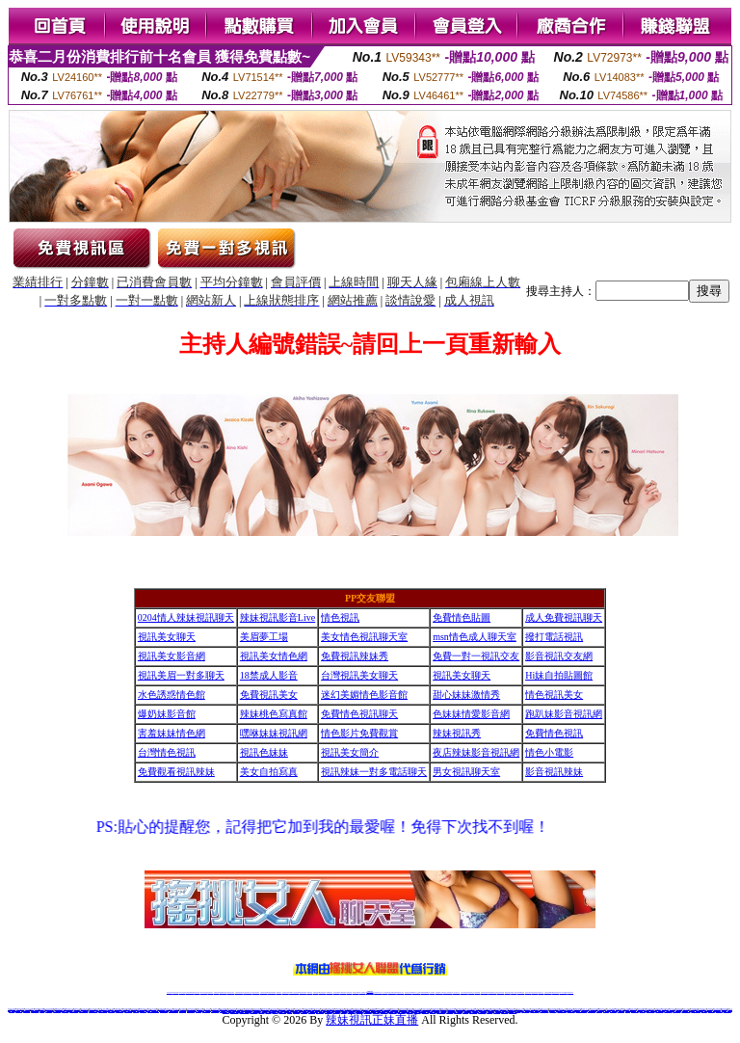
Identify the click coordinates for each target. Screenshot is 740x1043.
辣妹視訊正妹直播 (408, 992)
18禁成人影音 (269, 675)
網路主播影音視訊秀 (83, 1010)
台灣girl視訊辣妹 (520, 992)
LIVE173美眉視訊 (544, 1010)
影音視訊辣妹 (554, 771)
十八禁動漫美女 (48, 1010)
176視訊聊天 (343, 992)
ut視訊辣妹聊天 (303, 992)
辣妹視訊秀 (457, 733)
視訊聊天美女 (210, 992)
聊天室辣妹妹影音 (206, 1010)
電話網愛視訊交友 (215, 1010)
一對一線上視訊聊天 (534, 1010)
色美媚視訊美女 (621, 1010)
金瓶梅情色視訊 (223, 992)
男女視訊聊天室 (466, 771)
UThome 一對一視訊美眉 (153, 1010)
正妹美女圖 (42, 1010)
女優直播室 (627, 1010)
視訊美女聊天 (167, 636)
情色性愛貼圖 (606, 1010)
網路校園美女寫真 (571, 1010)
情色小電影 (549, 752)
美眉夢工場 (264, 636)
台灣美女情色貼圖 (676, 1010)
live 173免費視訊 (563, 992)
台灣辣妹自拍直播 (264, 992)
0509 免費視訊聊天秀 (173, 1010)
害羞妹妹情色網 (171, 733)
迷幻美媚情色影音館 (364, 694)
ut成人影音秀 (517, 1010)
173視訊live (198, 1010)
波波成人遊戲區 (65, 1010)
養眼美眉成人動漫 (191, 1010)
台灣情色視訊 (167, 752)
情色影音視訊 (196, 992)
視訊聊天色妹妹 (285, 992)
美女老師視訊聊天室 (685, 1010)
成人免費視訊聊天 (563, 617)
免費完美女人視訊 (668, 1010)
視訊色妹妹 (264, 752)
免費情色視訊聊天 (359, 714)
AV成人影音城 (143, 1010)
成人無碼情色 (704, 1010)
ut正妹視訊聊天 (322, 992)
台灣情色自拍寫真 (525, 1010)
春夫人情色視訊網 (164, 1010)
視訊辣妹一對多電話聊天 (374, 771)
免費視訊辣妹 (217, 992)
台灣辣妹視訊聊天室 (239, 992)
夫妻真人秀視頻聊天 (447, 992)
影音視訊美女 (535, 992)
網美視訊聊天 (508, 992)
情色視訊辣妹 (169, 992)
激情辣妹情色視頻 (485, 992)
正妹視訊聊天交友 (247, 992)
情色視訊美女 (554, 694)
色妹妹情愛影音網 (471, 714)
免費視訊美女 (269, 694)
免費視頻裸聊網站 (425, 992)
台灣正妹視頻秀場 (464, 992)
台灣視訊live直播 (190, 992)
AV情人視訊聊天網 (651, 1010)
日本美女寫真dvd (659, 1010)
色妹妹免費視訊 (336, 992)
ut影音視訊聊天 (555, 992)
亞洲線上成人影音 (727, 1010)
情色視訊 (340, 617)
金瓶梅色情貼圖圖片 (93, 1010)
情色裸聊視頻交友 (492, 992)
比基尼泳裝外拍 (18, 1010)
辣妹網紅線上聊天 (400, 992)
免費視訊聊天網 (552, 1010)
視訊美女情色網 (273, 656)
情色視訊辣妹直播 (500, 992)
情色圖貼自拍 (11, 1010)
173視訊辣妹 (309, 992)
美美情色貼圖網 (613, 1010)
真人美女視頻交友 (456, 992)
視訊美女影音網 (171, 656)
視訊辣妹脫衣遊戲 (591, 1010)
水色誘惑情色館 (171, 694)
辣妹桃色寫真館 (273, 714)
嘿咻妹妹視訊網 (273, 733)
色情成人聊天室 (26, 1010)
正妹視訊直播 (349, 992)
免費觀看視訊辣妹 (176, 771)
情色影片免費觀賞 (359, 733)
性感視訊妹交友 (719, 1010)
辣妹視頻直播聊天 (272, 992)
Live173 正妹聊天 (416, 992)
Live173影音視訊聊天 (294, 992)
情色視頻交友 (471, 992)
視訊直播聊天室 (665, 1008)
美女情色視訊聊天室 (364, 636)
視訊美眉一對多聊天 (181, 675)
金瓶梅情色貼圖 (711, 1010)
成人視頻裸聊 (432, 992)
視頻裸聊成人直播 (439, 992)
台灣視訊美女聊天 (359, 675)
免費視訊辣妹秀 (354, 656)
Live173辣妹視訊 (369, 992)
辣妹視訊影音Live (277, 617)
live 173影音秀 (203, 992)
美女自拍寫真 (269, 771)
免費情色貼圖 (461, 617)
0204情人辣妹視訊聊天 (186, 617)
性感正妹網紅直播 (392, 992)
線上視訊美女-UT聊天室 (581, 1010)
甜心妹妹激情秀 (466, 694)
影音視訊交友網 (559, 656)
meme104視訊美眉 (561, 1010)
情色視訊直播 (175, 992)
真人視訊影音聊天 (35, 1010)
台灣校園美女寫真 (128, 1010)
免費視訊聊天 (316, 992)
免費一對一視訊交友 (476, 656)
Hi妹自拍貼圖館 (559, 675)
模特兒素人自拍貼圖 (73, 1010)
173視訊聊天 (278, 992)
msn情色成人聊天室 (474, 636)
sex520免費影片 (635, 1010)
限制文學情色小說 (119, 1010)
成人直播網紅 (362, 992)
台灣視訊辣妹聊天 (255, 992)
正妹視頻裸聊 (477, 992)
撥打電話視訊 (554, 636)
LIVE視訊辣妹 (182, 992)
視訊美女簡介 (350, 752)
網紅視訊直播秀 (356, 992)
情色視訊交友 (540, 992)
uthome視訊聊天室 (102, 1010)
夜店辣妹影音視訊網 (476, 752)
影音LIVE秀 (599, 1010)
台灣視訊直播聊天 (548, 992)
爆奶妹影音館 (167, 714)
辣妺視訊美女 (570, 992)
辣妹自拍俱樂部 (182, 1010)
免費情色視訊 (554, 733)
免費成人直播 (513, 992)
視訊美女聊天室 (528, 992)
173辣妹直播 (385, 992)
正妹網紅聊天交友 (378, 992)
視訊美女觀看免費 (57, 1010)
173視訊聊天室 (329, 992)
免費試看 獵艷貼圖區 (695, 1010)
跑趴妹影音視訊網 (563, 714)
